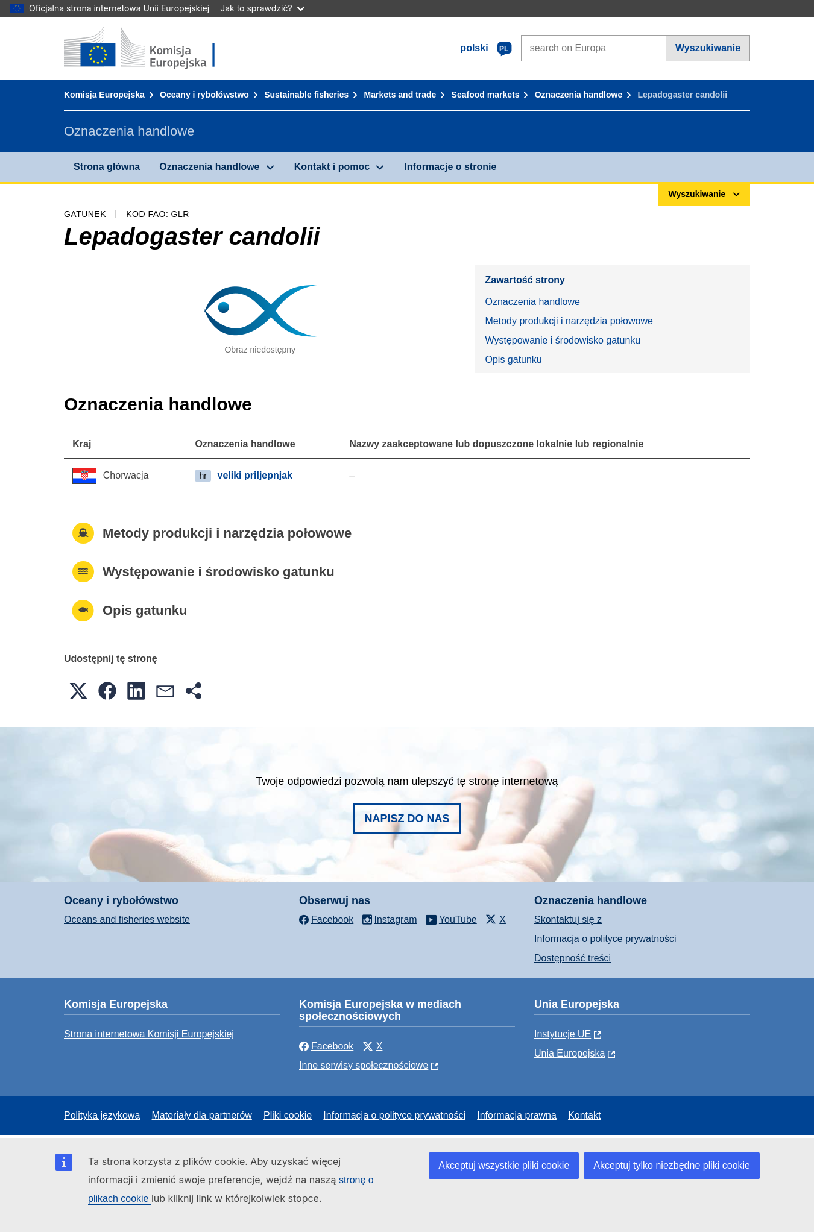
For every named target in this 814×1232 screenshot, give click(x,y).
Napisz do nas (406, 818)
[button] (78, 691)
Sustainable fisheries (306, 94)
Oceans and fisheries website (127, 919)
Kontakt (584, 1115)
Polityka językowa (102, 1115)
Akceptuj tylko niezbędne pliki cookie (671, 1165)
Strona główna (107, 167)
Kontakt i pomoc (332, 167)
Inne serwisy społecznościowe (363, 1065)
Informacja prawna (517, 1115)
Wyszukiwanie (707, 48)
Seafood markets (486, 94)
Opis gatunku (513, 359)
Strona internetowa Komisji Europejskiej (149, 1034)
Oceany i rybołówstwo (204, 94)
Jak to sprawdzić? (262, 8)
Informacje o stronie (450, 167)
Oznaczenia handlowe (578, 94)
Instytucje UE (562, 1034)
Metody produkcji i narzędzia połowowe (568, 321)
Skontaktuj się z (568, 919)
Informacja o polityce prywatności (605, 939)
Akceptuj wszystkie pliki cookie (503, 1165)
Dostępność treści (572, 958)
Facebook (326, 1046)
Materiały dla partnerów (202, 1115)
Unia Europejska (569, 1053)
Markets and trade (400, 94)
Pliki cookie (287, 1115)
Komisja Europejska (104, 94)
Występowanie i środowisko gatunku (562, 340)
